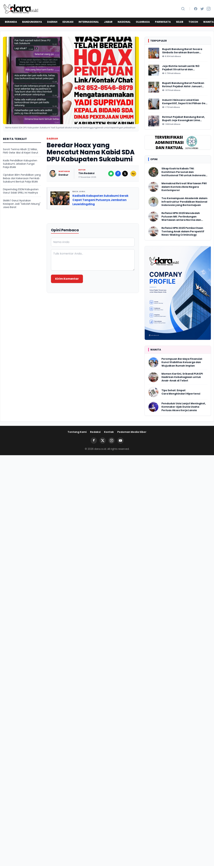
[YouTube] (120, 440)
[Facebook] (196, 9)
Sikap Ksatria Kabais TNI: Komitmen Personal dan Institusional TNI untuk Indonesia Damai (183, 172)
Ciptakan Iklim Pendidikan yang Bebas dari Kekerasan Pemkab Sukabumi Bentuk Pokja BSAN (22, 178)
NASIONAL (124, 22)
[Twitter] (202, 9)
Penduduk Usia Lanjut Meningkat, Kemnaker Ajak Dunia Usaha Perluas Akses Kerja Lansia (183, 407)
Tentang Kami (77, 432)
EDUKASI (67, 22)
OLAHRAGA (143, 22)
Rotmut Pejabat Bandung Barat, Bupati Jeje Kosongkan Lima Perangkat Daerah (183, 118)
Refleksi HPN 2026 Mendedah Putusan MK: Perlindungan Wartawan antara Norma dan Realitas (181, 217)
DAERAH (52, 22)
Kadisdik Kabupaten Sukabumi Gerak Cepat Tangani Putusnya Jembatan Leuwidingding (100, 200)
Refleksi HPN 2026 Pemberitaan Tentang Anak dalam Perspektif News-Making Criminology (182, 231)
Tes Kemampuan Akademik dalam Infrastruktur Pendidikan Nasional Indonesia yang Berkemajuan (184, 202)
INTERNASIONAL (89, 22)
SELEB (179, 22)
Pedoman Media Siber (131, 432)
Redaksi (95, 432)
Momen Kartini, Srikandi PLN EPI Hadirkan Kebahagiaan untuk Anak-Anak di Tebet (182, 377)
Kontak (109, 432)
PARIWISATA (163, 22)
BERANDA (11, 22)
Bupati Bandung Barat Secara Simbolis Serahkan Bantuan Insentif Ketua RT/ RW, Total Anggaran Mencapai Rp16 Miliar (183, 51)
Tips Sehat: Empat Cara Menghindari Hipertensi (180, 392)
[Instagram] (209, 9)
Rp (133, 173)
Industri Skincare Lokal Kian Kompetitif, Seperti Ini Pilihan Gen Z (184, 101)
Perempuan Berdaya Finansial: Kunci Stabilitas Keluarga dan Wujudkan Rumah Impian (181, 362)
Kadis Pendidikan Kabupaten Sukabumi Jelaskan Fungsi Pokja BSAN (20, 164)
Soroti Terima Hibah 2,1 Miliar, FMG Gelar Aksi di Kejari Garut (20, 151)
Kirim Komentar (67, 279)
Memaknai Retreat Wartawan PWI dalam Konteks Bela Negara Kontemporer (184, 187)
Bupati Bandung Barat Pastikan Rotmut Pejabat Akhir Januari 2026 (183, 84)
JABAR (108, 22)
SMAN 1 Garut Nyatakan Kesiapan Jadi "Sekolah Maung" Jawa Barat (21, 204)
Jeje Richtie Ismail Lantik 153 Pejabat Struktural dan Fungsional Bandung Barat (180, 68)
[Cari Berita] (183, 9)
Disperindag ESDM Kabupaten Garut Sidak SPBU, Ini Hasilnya (21, 191)
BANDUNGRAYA (32, 22)
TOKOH (193, 22)
